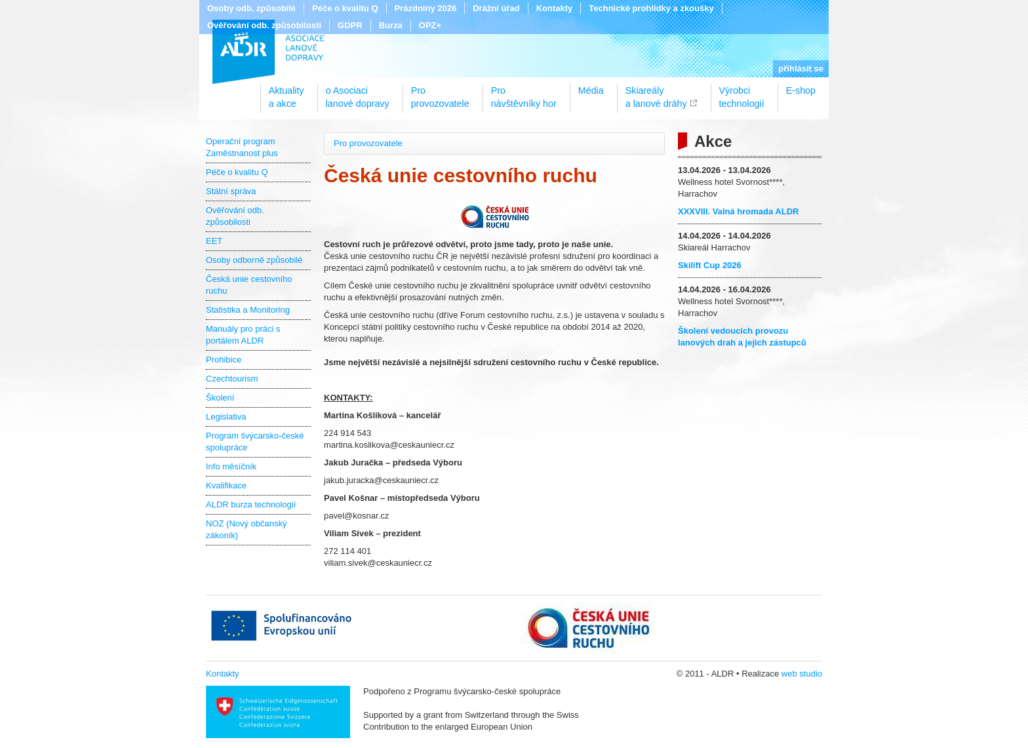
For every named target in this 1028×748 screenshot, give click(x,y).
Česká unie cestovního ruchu (249, 285)
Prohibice (223, 359)
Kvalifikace (226, 485)
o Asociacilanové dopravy (357, 92)
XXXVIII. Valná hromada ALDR (738, 211)
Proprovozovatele (440, 92)
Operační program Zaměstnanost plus (242, 147)
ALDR (268, 52)
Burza (391, 25)
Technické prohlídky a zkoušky (651, 8)
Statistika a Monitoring (248, 310)
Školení (220, 398)
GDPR (350, 25)
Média (591, 90)
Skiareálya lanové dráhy (656, 92)
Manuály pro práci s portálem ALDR (243, 334)
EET (214, 241)
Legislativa (226, 417)
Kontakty (554, 8)
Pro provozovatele (368, 143)
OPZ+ (430, 25)
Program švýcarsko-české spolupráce (255, 441)
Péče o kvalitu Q (345, 8)
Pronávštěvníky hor (524, 92)
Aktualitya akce (286, 92)
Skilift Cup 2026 (709, 265)
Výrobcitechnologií (741, 92)
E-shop (801, 90)
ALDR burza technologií (251, 504)
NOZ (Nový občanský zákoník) (246, 529)
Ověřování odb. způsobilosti (264, 25)
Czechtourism (232, 379)
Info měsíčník (231, 466)
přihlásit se (800, 68)
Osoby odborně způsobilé (254, 260)
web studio (801, 674)
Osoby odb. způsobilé (251, 8)
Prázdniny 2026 (426, 8)
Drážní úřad (496, 8)
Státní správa (231, 191)
